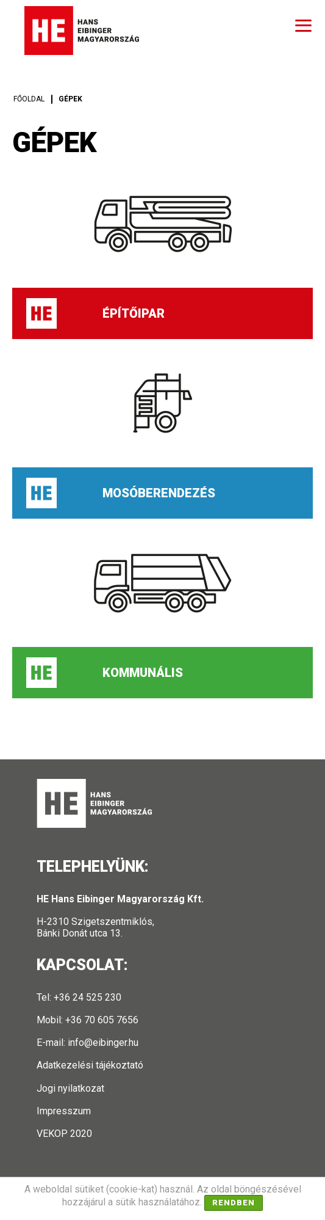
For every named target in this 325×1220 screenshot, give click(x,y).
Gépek (70, 99)
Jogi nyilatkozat (70, 1088)
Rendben (233, 1202)
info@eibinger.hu (103, 1042)
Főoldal (29, 99)
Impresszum (64, 1111)
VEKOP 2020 (64, 1133)
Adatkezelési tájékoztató (90, 1065)
